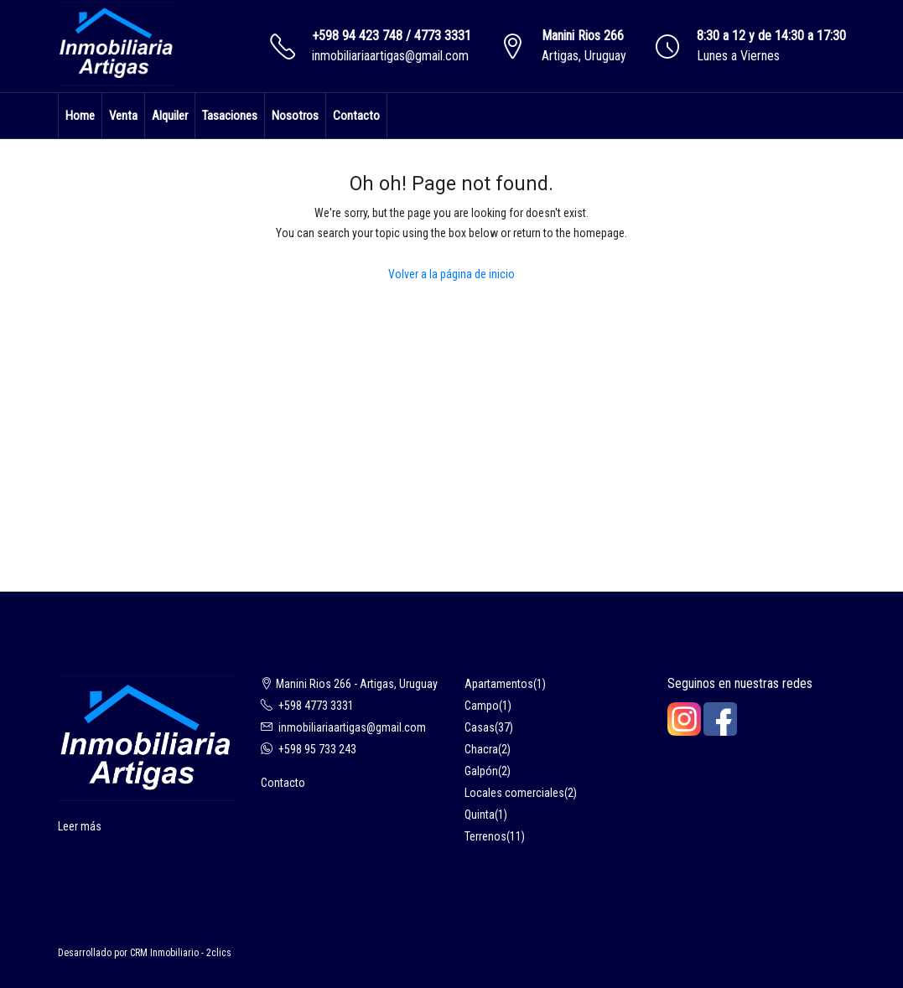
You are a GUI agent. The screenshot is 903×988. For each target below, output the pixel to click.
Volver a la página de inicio (451, 274)
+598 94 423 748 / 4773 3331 (391, 36)
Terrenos (485, 836)
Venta (123, 115)
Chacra (481, 749)
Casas (479, 727)
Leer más (79, 826)
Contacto (356, 115)
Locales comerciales (514, 792)
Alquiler (170, 115)
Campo (481, 705)
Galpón (481, 771)
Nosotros (295, 115)
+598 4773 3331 (316, 705)
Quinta (479, 814)
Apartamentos (498, 684)
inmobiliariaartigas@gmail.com (390, 56)
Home (80, 115)
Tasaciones (229, 115)
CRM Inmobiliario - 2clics (180, 953)
